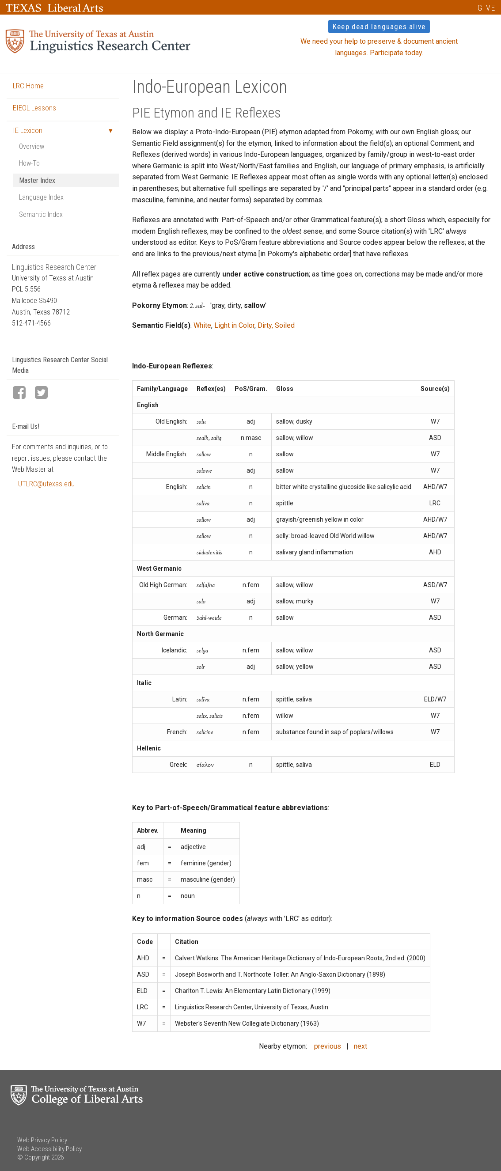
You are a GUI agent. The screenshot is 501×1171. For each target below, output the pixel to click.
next (360, 1046)
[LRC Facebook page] (23, 393)
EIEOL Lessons (34, 107)
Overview (31, 146)
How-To (29, 163)
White (202, 325)
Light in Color (234, 325)
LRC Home (28, 85)
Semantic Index (41, 214)
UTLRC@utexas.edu (46, 484)
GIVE (487, 7)
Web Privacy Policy (42, 1140)
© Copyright (33, 1157)
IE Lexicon (27, 130)
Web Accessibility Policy (49, 1149)
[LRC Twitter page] (45, 393)
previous (327, 1046)
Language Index (41, 197)
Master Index (37, 180)
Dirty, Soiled (276, 325)
